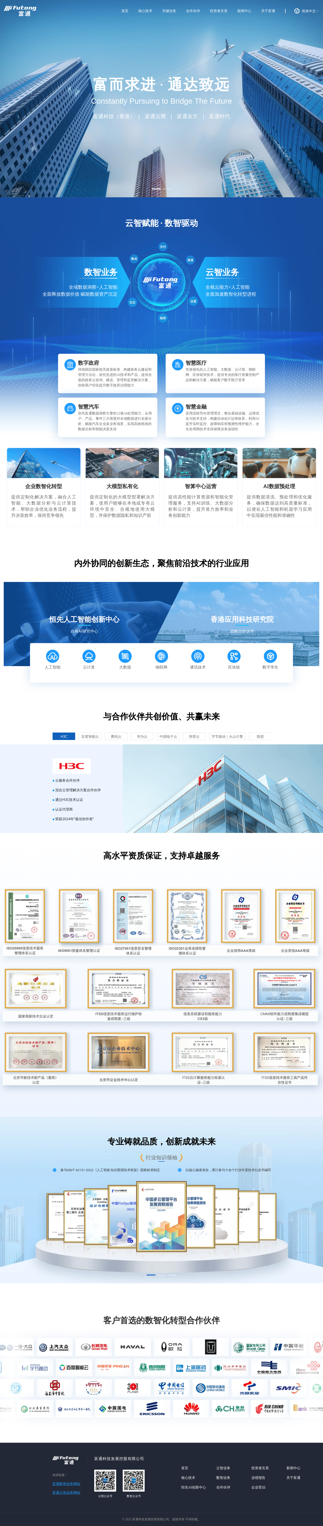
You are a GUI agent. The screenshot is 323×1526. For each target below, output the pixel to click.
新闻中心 (293, 1468)
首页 (184, 1468)
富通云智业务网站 (66, 1492)
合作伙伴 (223, 1487)
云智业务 (223, 1468)
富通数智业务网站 (66, 1484)
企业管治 (258, 1487)
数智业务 (223, 1478)
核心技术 (188, 1478)
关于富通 (293, 1478)
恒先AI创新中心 (193, 1487)
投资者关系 (260, 1468)
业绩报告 (258, 1478)
